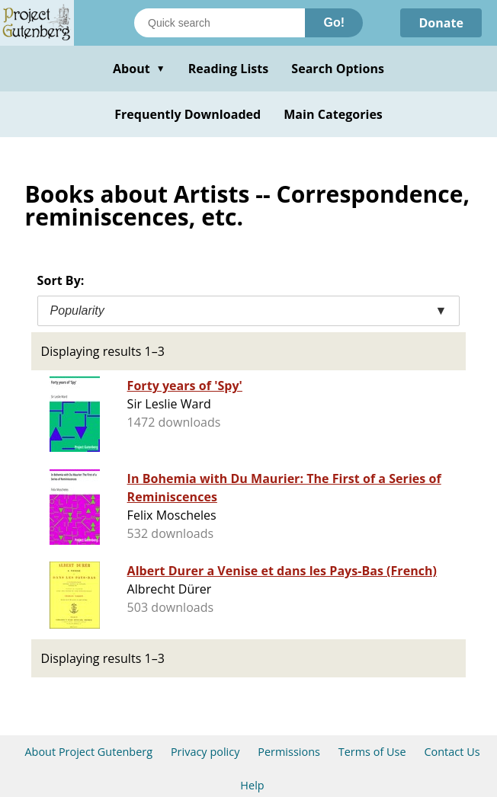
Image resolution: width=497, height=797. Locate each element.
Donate (440, 22)
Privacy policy (205, 751)
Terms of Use (372, 751)
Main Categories (333, 114)
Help (252, 785)
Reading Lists (228, 68)
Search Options (337, 68)
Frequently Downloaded (187, 114)
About (139, 68)
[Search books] (219, 22)
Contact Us (451, 751)
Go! (334, 22)
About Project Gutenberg (88, 751)
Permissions (289, 751)
